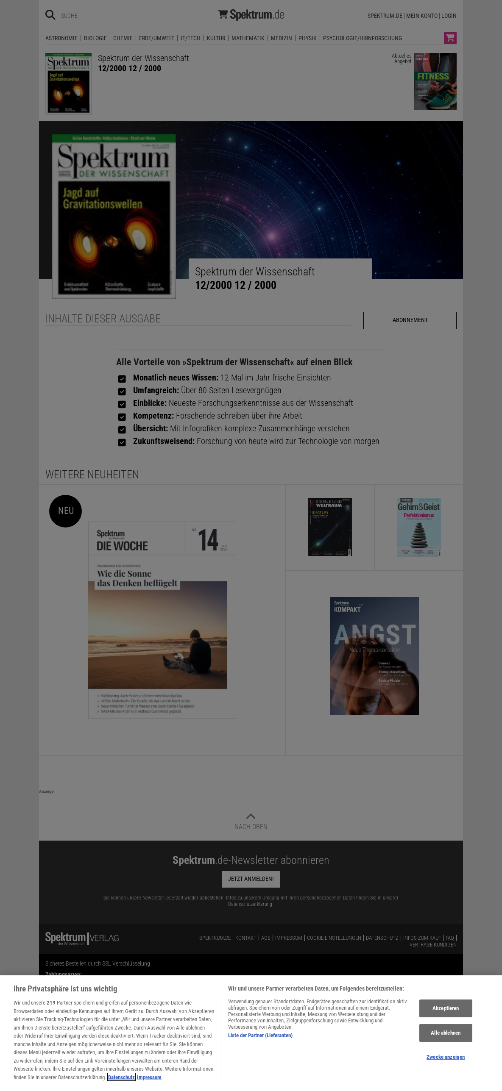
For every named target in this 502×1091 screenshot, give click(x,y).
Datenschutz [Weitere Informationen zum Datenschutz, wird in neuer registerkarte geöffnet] (121, 1085)
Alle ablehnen (445, 1041)
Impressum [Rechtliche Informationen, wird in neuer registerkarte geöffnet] (149, 1085)
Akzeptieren (445, 1016)
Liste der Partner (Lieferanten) (260, 1044)
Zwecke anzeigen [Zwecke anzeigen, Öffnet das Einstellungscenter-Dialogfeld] (446, 1065)
